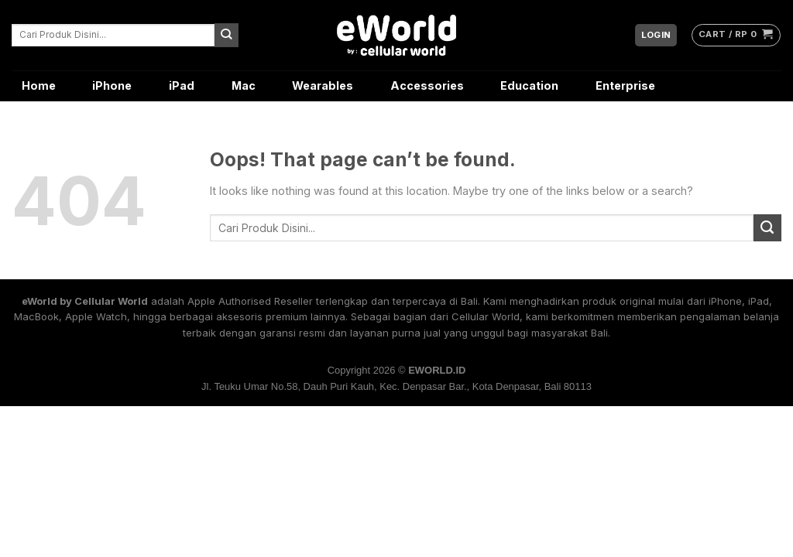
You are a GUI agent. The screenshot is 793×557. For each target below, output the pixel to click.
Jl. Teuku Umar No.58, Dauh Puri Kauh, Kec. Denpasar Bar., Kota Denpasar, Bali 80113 (396, 386)
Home (39, 85)
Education (529, 85)
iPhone (112, 85)
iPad (181, 85)
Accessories (427, 85)
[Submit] (227, 34)
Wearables (322, 85)
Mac (244, 85)
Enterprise (625, 85)
